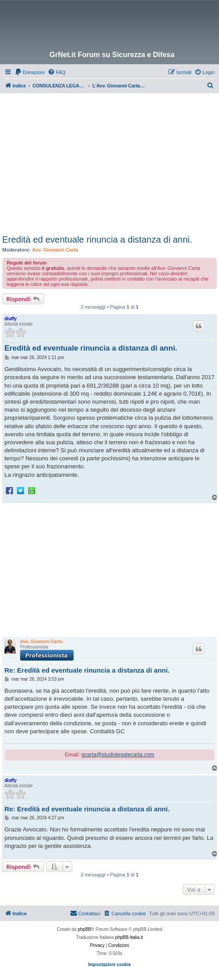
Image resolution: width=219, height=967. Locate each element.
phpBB (84, 929)
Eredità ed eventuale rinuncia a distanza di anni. (97, 239)
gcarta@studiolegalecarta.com (117, 755)
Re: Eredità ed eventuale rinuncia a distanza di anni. (86, 670)
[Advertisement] (110, 160)
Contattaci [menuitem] (85, 913)
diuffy (10, 318)
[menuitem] (30, 72)
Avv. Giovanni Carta (55, 249)
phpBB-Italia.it (129, 937)
